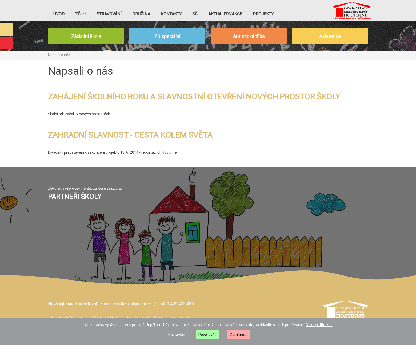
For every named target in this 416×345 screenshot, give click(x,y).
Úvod (59, 14)
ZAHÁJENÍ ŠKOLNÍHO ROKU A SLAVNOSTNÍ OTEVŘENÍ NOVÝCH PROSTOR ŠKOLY (194, 96)
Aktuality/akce (225, 14)
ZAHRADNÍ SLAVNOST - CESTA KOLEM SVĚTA (130, 135)
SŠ (195, 14)
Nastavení (176, 334)
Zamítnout (239, 334)
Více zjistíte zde (319, 325)
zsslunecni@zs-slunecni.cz (125, 303)
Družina (141, 14)
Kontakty (171, 14)
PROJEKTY (263, 14)
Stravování (109, 14)
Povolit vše (207, 334)
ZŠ (80, 14)
